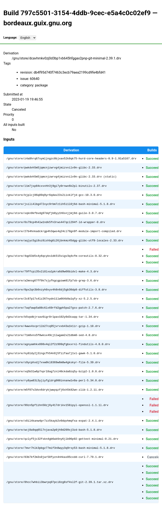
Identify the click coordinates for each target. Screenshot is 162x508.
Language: (10, 37)
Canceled (154, 457)
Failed (154, 249)
